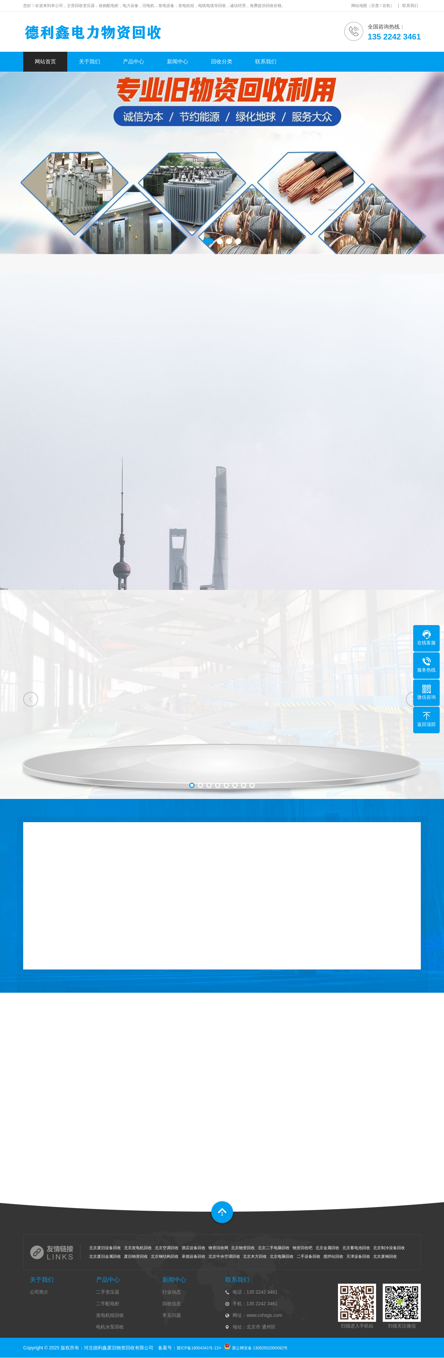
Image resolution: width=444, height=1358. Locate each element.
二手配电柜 (107, 1303)
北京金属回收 (327, 1248)
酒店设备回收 (193, 1248)
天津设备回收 (358, 1256)
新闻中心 (177, 61)
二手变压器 (107, 1292)
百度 (375, 5)
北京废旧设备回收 (105, 1248)
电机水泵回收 (110, 1326)
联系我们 (410, 5)
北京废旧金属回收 (105, 1256)
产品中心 (133, 61)
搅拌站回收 (333, 1256)
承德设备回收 (193, 1256)
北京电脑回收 (282, 1256)
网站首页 (45, 61)
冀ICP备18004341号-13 (198, 1348)
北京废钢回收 (385, 1256)
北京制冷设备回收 (389, 1248)
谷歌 (386, 5)
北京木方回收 (255, 1256)
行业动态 (171, 1292)
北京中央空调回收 (224, 1256)
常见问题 (171, 1315)
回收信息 (171, 1303)
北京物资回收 (243, 1248)
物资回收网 (218, 1248)
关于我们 (89, 61)
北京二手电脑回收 (274, 1248)
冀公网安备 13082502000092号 (260, 1348)
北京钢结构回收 (165, 1256)
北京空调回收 (167, 1248)
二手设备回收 (308, 1256)
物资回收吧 (302, 1248)
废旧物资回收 (136, 1256)
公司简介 (39, 1292)
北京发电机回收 (138, 1248)
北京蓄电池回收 (356, 1248)
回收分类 (221, 61)
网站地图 (359, 5)
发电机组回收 (110, 1315)
